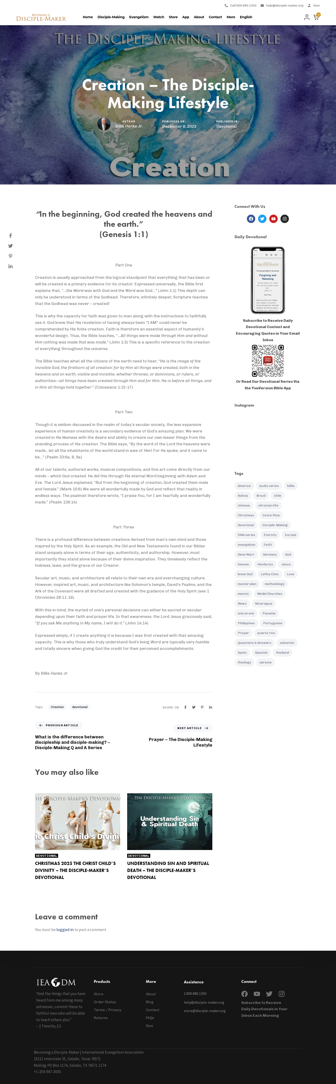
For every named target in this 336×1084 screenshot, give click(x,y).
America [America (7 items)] (244, 486)
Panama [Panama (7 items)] (269, 613)
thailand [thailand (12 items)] (282, 653)
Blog (150, 1002)
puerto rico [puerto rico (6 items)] (266, 633)
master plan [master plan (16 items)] (247, 584)
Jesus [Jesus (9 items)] (286, 564)
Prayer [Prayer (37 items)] (243, 633)
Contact (215, 17)
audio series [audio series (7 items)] (269, 486)
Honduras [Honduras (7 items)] (265, 564)
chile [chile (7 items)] (277, 496)
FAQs (150, 1018)
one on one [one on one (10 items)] (246, 613)
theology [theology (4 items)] (244, 662)
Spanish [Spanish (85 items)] (261, 653)
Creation (57, 707)
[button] (305, 17)
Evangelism (139, 17)
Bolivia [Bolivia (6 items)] (243, 496)
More (231, 17)
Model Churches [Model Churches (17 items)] (269, 594)
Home (88, 17)
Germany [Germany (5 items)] (270, 554)
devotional (80, 707)
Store (173, 17)
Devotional (226, 126)
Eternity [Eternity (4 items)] (270, 535)
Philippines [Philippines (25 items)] (246, 623)
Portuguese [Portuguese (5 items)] (272, 623)
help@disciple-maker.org (282, 5)
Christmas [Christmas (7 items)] (246, 515)
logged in (65, 929)
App (185, 17)
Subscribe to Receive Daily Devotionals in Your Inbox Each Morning (264, 1009)
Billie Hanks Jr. (129, 126)
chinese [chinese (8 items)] (244, 505)
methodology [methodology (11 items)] (274, 584)
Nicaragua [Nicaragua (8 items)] (263, 604)
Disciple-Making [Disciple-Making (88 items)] (275, 525)
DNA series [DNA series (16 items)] (246, 535)
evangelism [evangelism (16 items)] (246, 545)
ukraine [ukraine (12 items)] (265, 662)
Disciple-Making (111, 17)
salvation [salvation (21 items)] (287, 643)
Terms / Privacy (107, 1010)
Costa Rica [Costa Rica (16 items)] (271, 515)
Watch (158, 17)
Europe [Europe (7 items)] (290, 535)
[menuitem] (246, 17)
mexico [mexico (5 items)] (243, 594)
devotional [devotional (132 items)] (246, 525)
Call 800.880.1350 (241, 5)
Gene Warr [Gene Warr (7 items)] (246, 554)
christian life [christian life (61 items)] (268, 505)
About (199, 17)
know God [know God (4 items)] (245, 574)
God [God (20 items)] (288, 554)
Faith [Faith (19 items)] (268, 545)
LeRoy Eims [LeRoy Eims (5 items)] (270, 574)
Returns (101, 1018)
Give (314, 5)
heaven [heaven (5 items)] (243, 564)
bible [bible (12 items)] (290, 486)
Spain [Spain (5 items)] (242, 653)
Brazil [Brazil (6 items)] (261, 496)
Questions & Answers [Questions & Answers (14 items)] (254, 643)
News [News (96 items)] (242, 604)
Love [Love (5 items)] (290, 574)
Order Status (105, 1002)
